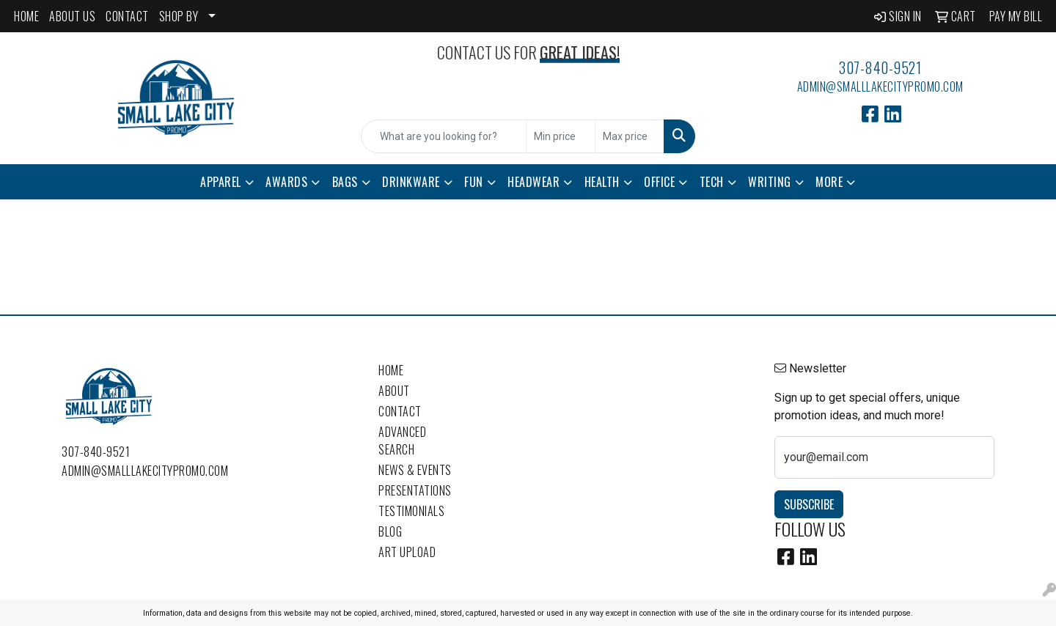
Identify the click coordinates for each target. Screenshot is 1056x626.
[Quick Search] (444, 136)
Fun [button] (473, 182)
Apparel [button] (220, 182)
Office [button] (659, 182)
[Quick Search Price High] (629, 136)
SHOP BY (179, 16)
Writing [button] (769, 182)
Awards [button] (286, 182)
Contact (400, 411)
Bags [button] (345, 182)
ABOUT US (72, 16)
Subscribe (809, 504)
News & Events (415, 470)
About (394, 390)
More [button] (829, 182)
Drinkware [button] (411, 182)
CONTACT (127, 16)
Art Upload (407, 552)
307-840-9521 (880, 67)
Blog (390, 531)
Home (390, 370)
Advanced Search (402, 440)
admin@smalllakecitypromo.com (880, 86)
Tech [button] (712, 182)
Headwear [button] (533, 182)
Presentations (415, 490)
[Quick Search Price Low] (560, 136)
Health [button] (602, 182)
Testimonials (411, 511)
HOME (26, 16)
